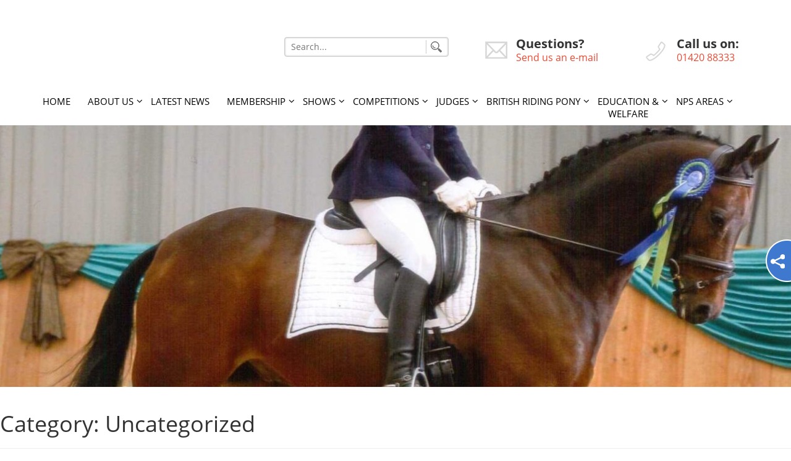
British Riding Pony (533, 101)
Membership (256, 101)
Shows (319, 101)
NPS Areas (700, 101)
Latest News (180, 101)
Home (56, 101)
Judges (452, 101)
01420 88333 (706, 57)
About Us (110, 101)
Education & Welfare (628, 107)
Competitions (386, 101)
